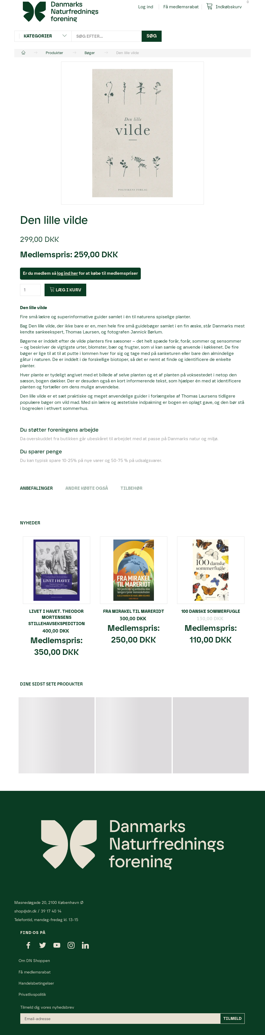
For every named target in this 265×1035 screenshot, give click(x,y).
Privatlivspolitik (32, 994)
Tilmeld (232, 1018)
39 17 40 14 (51, 911)
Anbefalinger (36, 488)
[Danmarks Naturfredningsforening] (60, 11)
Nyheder (30, 523)
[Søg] (152, 36)
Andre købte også (86, 488)
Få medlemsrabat (181, 6)
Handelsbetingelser (36, 983)
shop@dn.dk (25, 911)
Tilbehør (131, 488)
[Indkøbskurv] (226, 6)
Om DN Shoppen (34, 960)
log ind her (67, 273)
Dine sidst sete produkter (51, 684)
